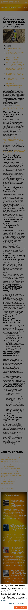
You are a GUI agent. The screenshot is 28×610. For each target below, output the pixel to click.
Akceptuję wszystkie (20, 607)
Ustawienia (11, 603)
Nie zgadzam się (21, 603)
